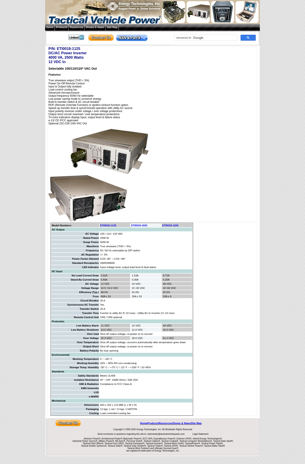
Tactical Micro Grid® (174, 443)
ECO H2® (147, 438)
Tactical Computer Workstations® (195, 441)
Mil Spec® (120, 441)
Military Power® (106, 441)
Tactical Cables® (152, 441)
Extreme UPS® (184, 438)
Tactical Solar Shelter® (135, 446)
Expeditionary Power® (164, 438)
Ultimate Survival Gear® (166, 448)
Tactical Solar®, (115, 446)
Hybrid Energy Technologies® (207, 438)
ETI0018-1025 (139, 225)
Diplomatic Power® (132, 438)
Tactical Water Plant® (214, 446)
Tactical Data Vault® (223, 441)
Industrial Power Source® (85, 441)
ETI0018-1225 (170, 225)
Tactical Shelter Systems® (93, 446)
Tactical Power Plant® (212, 443)
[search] (205, 38)
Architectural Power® (111, 438)
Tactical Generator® (135, 443)
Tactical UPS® (171, 446)
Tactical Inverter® (154, 443)
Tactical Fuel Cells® (114, 443)
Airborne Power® (92, 438)
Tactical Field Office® (93, 443)
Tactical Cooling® (169, 441)
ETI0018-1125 (108, 225)
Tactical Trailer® (155, 446)
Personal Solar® (134, 441)
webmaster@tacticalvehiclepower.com (166, 434)
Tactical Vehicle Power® (191, 446)
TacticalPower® (192, 443)
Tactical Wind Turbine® (138, 448)
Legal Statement (200, 434)
